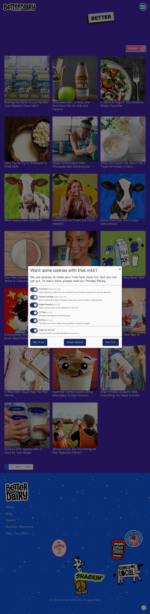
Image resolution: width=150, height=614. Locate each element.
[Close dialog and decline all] (119, 268)
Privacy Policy (96, 281)
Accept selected (75, 342)
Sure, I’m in (110, 342)
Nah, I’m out (38, 342)
